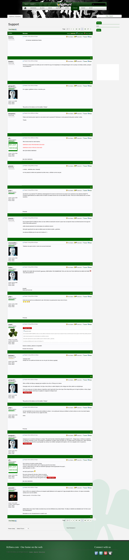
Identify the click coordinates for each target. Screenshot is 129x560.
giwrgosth (12, 86)
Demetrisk (12, 113)
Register (32, 4)
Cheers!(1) (78, 324)
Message (25, 33)
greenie (11, 166)
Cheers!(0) (78, 36)
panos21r (11, 488)
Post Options (69, 36)
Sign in (26, 4)
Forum (99, 23)
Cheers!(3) (78, 190)
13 (76, 29)
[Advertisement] (109, 92)
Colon (10, 267)
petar (10, 190)
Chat (107, 16)
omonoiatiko (12, 243)
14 (79, 29)
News (98, 30)
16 (85, 29)
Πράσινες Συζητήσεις (15, 16)
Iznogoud (11, 435)
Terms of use (42, 552)
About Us (36, 552)
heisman (11, 355)
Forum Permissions (71, 527)
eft (9, 138)
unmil (10, 324)
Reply (90, 36)
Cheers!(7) (78, 166)
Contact (31, 552)
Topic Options (88, 33)
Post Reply (12, 29)
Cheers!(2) (78, 296)
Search (111, 16)
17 (88, 29)
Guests (11, 37)
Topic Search (79, 33)
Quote (85, 36)
